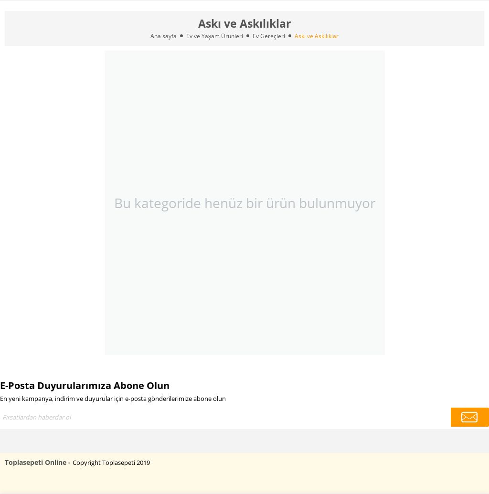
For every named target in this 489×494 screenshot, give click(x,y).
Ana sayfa (163, 36)
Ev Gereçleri (269, 36)
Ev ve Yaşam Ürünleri (214, 36)
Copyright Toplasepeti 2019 (111, 462)
